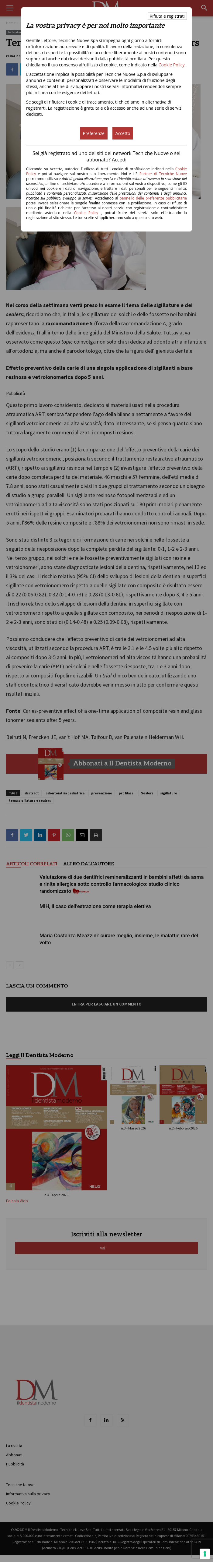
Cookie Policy (172, 65)
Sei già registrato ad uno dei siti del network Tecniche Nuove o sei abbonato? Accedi (106, 156)
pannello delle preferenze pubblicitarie (153, 198)
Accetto (122, 133)
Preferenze (94, 133)
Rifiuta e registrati (167, 16)
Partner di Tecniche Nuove (163, 173)
